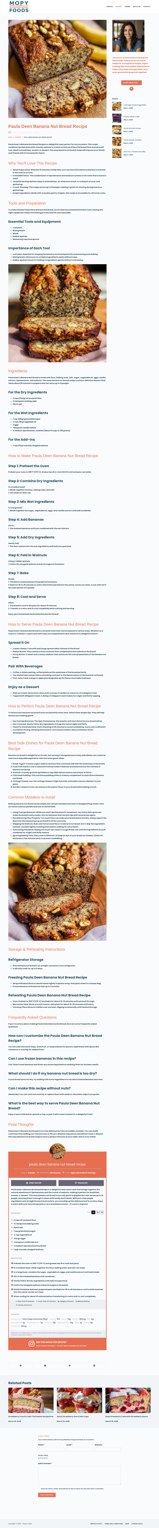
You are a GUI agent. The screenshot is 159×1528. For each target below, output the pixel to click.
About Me (136, 6)
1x (93, 1212)
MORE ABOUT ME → (131, 83)
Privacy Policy (96, 1524)
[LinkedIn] (94, 1366)
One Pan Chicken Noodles (135, 151)
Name (41, 1445)
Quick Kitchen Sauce (132, 128)
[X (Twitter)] (45, 1366)
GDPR (127, 1524)
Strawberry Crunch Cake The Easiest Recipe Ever (30, 1416)
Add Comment (45, 1463)
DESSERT (119, 6)
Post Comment (46, 1495)
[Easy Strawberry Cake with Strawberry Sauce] (128, 1400)
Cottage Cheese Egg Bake (135, 105)
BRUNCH (110, 6)
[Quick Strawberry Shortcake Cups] (79, 1400)
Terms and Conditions (113, 1524)
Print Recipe (33, 1183)
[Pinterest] (70, 1366)
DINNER (127, 6)
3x (102, 1212)
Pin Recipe (81, 1183)
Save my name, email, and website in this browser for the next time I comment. (72, 1489)
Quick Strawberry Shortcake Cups (73, 1416)
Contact (147, 6)
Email (69, 1445)
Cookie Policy (137, 1524)
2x (98, 1212)
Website (98, 1445)
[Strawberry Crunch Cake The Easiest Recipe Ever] (31, 1400)
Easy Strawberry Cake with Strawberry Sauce (126, 1416)
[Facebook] (20, 1366)
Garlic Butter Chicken (133, 140)
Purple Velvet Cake (131, 116)
